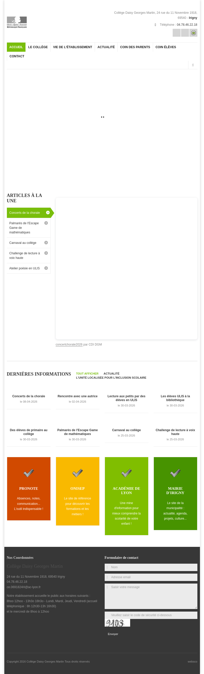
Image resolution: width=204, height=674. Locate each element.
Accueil (16, 47)
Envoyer (113, 634)
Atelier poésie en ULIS (24, 268)
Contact (17, 56)
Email (177, 33)
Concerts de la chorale (24, 213)
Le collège (38, 47)
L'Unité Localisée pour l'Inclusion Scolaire (111, 377)
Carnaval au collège (22, 243)
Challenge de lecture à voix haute (24, 256)
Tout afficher (87, 373)
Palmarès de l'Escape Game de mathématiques (24, 227)
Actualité (106, 47)
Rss (185, 33)
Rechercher (193, 65)
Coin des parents (135, 47)
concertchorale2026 (69, 344)
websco (192, 661)
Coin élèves (166, 47)
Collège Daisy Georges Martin (45, 661)
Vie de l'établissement (72, 47)
